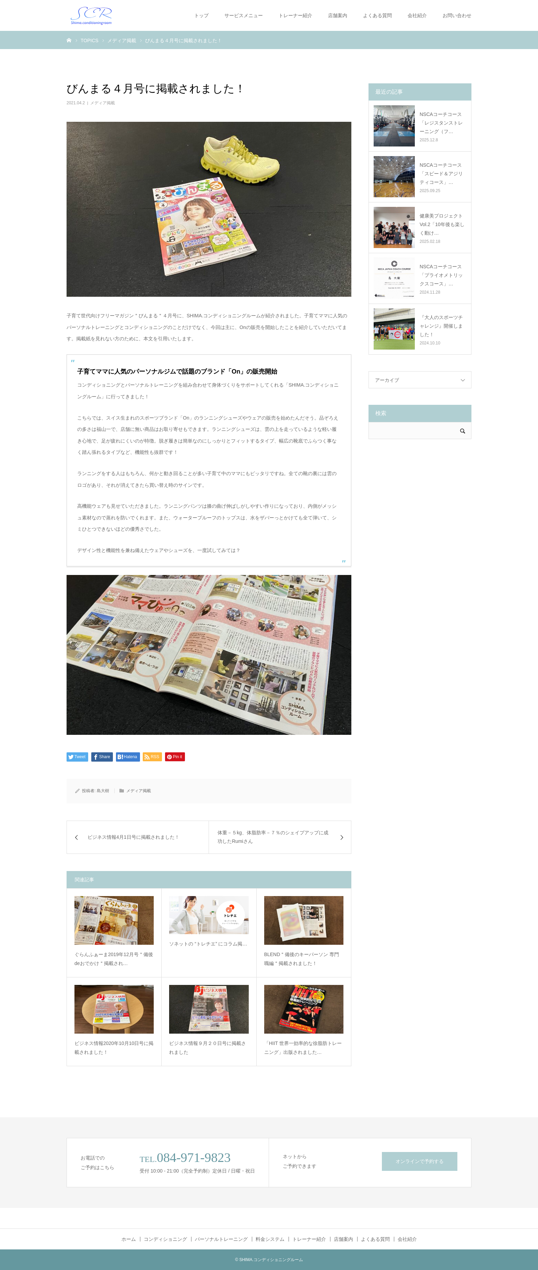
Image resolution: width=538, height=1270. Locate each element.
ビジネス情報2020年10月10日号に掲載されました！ (113, 1047)
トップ (201, 15)
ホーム (128, 1239)
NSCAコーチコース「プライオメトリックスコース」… (441, 275)
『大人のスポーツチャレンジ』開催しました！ (441, 326)
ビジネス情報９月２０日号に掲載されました (207, 1047)
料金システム (270, 1239)
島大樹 (103, 790)
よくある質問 (377, 15)
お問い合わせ (457, 15)
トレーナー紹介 (295, 15)
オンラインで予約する (420, 1161)
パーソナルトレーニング (221, 1239)
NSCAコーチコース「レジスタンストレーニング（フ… (441, 122)
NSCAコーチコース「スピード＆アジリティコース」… (441, 173)
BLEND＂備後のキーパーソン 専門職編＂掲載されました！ (301, 959)
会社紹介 (417, 15)
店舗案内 (337, 15)
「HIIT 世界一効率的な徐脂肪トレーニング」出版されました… (303, 1047)
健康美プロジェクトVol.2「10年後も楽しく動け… (442, 224)
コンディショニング (165, 1239)
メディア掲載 (102, 103)
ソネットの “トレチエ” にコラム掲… (208, 943)
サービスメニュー (243, 15)
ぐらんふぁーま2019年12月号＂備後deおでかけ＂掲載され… (113, 959)
